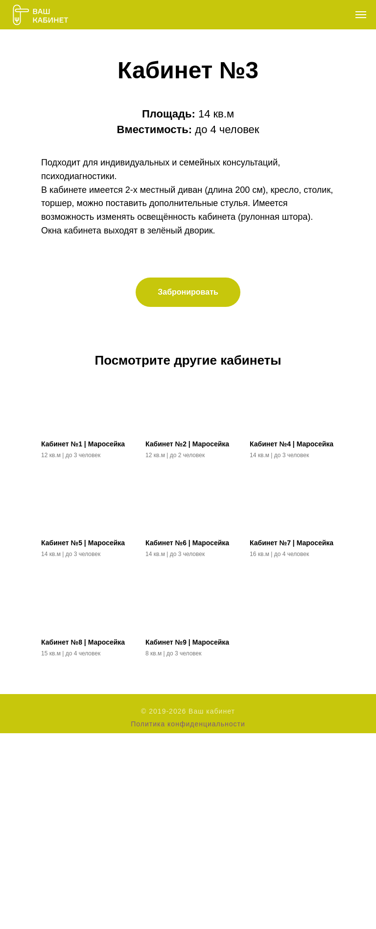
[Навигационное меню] (360, 14)
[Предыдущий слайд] (19, 127)
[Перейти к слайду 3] (197, 210)
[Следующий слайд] (356, 127)
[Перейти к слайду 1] (179, 210)
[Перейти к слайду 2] (188, 210)
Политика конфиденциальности (188, 920)
